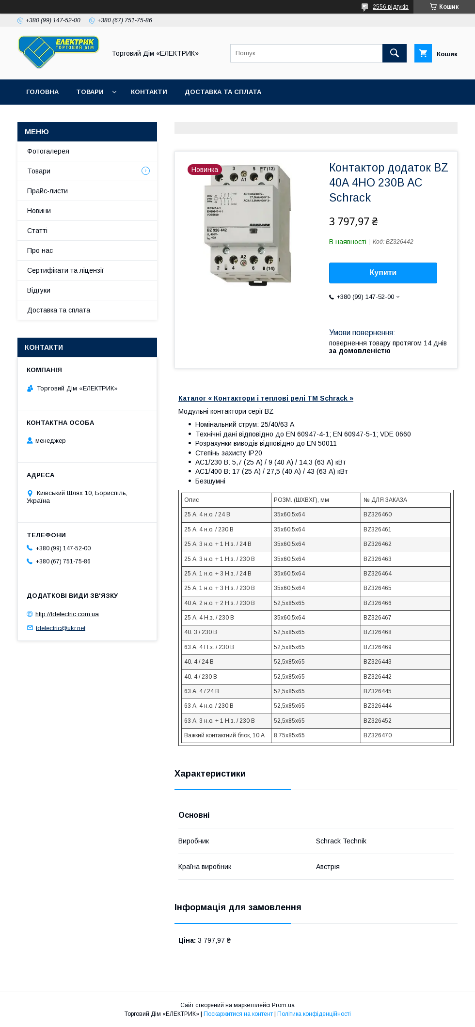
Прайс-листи (47, 191)
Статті (37, 230)
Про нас (40, 250)
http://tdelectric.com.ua (67, 614)
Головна (42, 91)
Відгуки (38, 290)
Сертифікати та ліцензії (65, 270)
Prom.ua (283, 1005)
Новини (39, 211)
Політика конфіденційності (314, 1014)
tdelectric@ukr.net (60, 627)
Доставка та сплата (223, 91)
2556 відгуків (391, 6)
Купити (383, 272)
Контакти (149, 91)
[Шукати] (394, 53)
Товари (90, 91)
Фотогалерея (48, 151)
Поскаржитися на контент (238, 1014)
